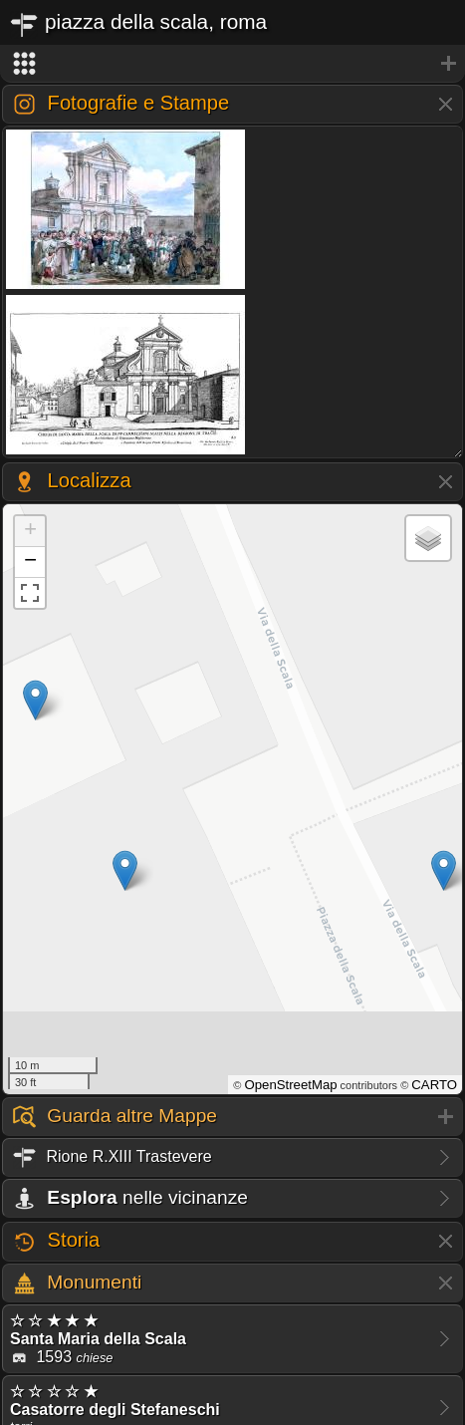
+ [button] (30, 531)
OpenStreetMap (290, 1084)
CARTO (434, 1084)
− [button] (30, 562)
